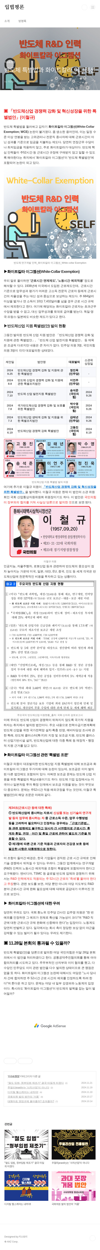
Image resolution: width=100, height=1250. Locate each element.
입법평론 (14, 7)
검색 (84, 7)
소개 (7, 21)
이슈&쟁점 (13, 1076)
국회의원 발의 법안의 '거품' (23, 1096)
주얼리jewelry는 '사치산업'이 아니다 (28, 1087)
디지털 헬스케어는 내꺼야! (23, 1092)
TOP (93, 1238)
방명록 (22, 21)
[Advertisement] (50, 1026)
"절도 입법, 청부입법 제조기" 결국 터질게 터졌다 (36, 1082)
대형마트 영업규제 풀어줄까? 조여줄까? (31, 1101)
